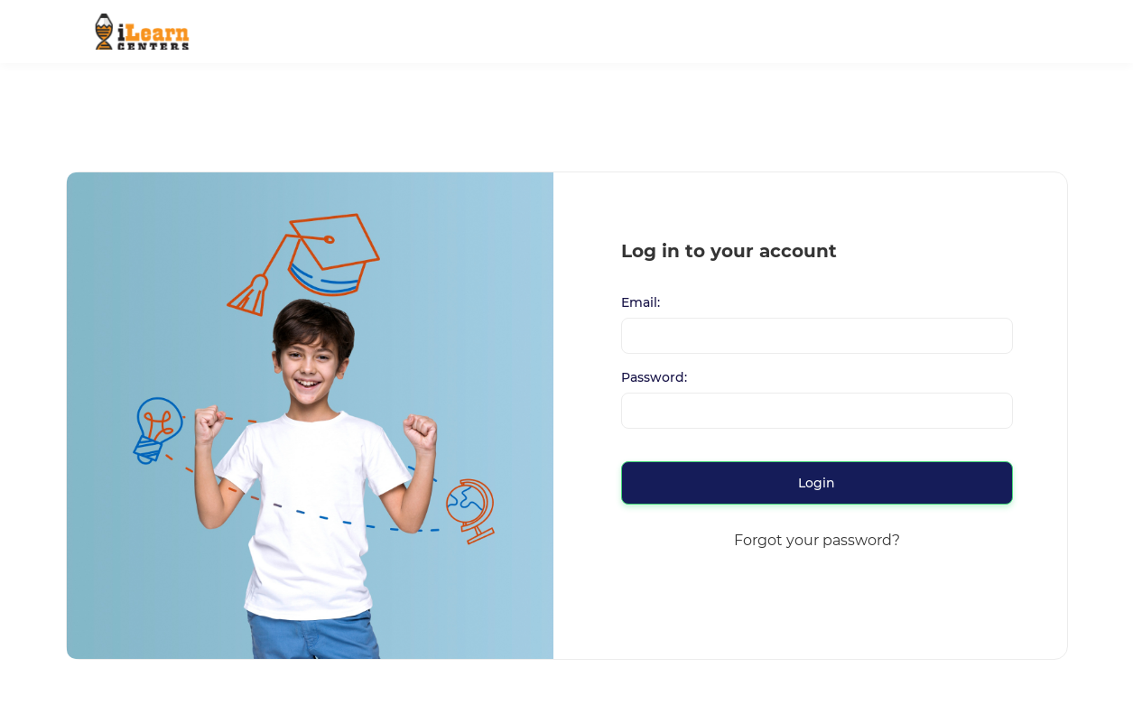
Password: (654, 377)
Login (816, 483)
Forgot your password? (817, 540)
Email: (640, 303)
